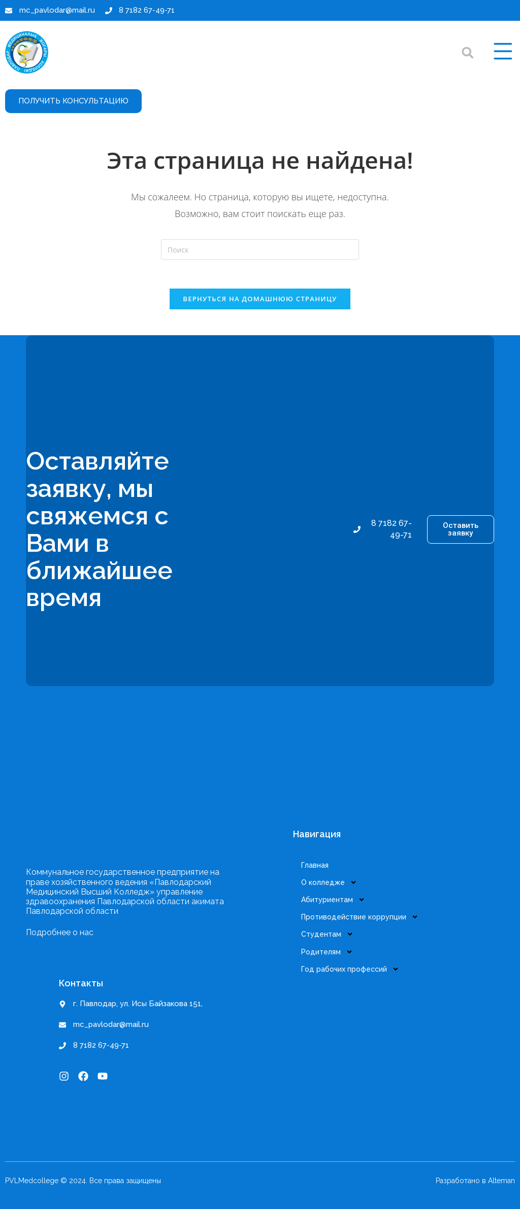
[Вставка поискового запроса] (260, 249)
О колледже (331, 883)
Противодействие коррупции (361, 915)
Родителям (329, 948)
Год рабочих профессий (352, 964)
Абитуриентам (335, 899)
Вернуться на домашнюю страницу (260, 300)
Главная (317, 867)
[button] (466, 52)
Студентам (329, 931)
